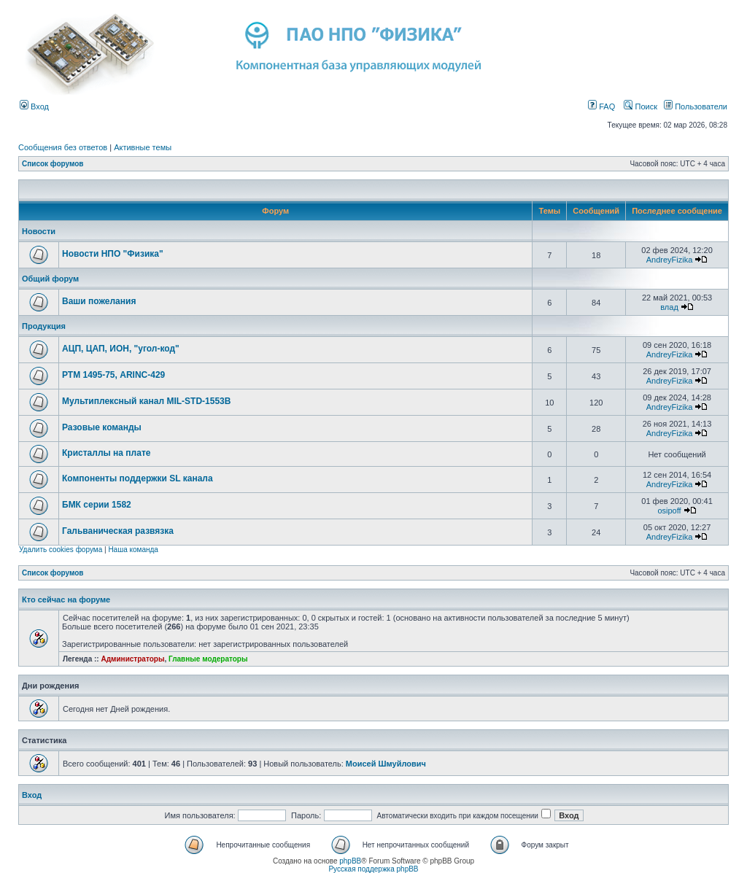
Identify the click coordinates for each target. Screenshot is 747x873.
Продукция (44, 326)
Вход (34, 106)
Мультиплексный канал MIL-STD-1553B (146, 401)
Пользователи (695, 106)
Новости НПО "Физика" (112, 254)
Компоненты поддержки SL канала (137, 478)
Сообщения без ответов (62, 147)
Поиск (640, 106)
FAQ (601, 106)
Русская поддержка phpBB (373, 869)
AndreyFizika (669, 259)
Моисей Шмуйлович (386, 763)
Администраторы (132, 659)
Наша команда (133, 550)
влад (669, 307)
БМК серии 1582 (96, 505)
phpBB (350, 861)
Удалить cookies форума (60, 550)
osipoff (669, 510)
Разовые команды (102, 427)
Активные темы (142, 147)
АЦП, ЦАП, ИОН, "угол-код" (120, 349)
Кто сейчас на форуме (66, 599)
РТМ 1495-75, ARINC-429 (113, 375)
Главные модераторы (208, 659)
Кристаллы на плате (106, 453)
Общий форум (50, 278)
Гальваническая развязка (118, 531)
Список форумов (53, 164)
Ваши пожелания (99, 301)
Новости (38, 231)
